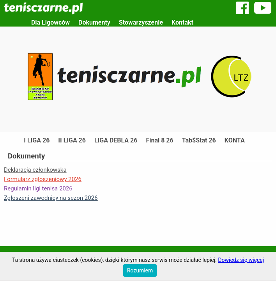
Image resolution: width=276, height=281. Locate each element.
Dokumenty (94, 22)
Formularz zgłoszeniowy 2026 (42, 179)
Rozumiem (140, 270)
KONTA (235, 140)
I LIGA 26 (37, 140)
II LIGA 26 (72, 140)
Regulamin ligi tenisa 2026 (38, 188)
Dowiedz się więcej (241, 260)
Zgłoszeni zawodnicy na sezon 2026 (51, 197)
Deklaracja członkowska (35, 169)
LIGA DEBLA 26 (115, 140)
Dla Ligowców (50, 22)
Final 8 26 (159, 140)
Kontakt (182, 22)
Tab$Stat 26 (199, 140)
